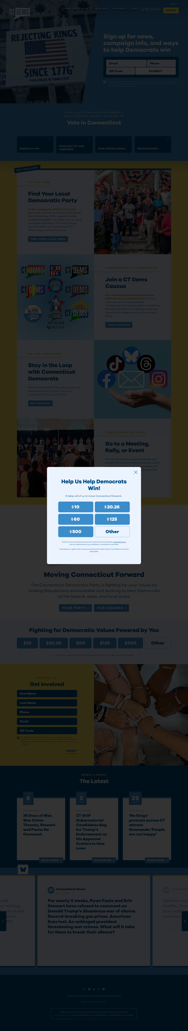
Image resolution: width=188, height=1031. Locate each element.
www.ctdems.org (119, 542)
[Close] (136, 472)
